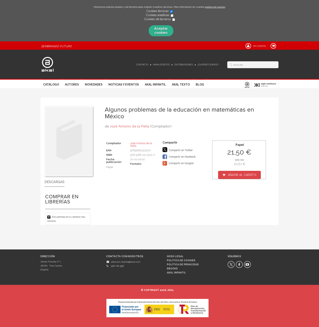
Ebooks (172, 268)
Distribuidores (183, 64)
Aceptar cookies (161, 31)
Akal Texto (181, 84)
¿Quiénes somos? (208, 64)
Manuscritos (161, 64)
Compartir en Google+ (178, 163)
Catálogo (51, 84)
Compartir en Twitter (178, 149)
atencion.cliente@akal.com (125, 261)
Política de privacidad (183, 264)
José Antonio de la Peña (129, 126)
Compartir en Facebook (179, 156)
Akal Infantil (155, 84)
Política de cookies (181, 260)
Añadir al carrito (242, 175)
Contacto (142, 64)
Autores (72, 84)
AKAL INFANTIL (176, 272)
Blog (200, 84)
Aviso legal (175, 256)
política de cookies (215, 6)
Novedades (94, 84)
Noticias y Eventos (123, 84)
